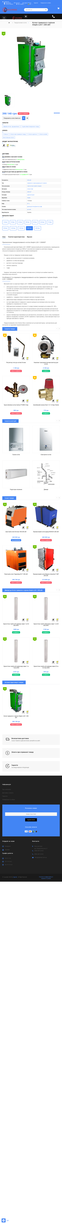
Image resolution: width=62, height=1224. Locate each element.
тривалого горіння (32, 183)
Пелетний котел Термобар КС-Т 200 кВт (16, 574)
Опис (4, 237)
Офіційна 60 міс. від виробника (11, 126)
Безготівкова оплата (8, 137)
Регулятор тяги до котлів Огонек (16, 362)
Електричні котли (46, 454)
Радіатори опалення (16, 489)
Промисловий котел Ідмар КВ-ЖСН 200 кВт (46, 531)
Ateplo (28, 197)
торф (40, 206)
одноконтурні (30, 194)
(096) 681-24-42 (38, 854)
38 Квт (28, 222)
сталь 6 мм (30, 189)
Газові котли (16, 454)
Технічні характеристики (16, 237)
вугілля (32, 206)
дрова (28, 206)
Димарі (46, 489)
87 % (28, 203)
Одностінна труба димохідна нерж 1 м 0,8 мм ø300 (46, 624)
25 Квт (20, 222)
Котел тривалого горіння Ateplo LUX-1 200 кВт (16, 716)
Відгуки (29, 237)
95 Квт (5, 228)
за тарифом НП (24, 174)
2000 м (29, 191)
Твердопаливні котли (20, 22)
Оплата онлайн (43, 134)
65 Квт (42, 222)
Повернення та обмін (8, 799)
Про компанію (6, 789)
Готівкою (5, 134)
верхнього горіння (42, 183)
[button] (58, 8)
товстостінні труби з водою (34, 186)
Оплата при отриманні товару (18, 134)
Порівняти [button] (5, 1)
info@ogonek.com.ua (41, 857)
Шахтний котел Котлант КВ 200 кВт (16, 531)
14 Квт (5, 222)
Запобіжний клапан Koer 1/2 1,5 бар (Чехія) (46, 405)
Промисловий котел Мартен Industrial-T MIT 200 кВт (46, 574)
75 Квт (50, 222)
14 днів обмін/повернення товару (30, 126)
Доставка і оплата (7, 793)
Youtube (7, 849)
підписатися (31, 819)
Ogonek (15, 877)
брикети (37, 206)
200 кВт (29, 180)
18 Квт (13, 222)
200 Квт (29, 228)
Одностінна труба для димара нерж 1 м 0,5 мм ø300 (16, 624)
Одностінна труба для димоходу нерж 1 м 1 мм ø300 (16, 667)
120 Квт (13, 228)
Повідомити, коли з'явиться (12, 118)
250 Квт (37, 228)
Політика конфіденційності (46, 877)
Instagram (8, 846)
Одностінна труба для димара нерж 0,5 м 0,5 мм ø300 (46, 667)
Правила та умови (46, 878)
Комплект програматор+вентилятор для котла (46, 363)
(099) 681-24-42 (38, 850)
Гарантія (4, 796)
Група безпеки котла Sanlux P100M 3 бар (16, 405)
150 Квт (21, 228)
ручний (29, 209)
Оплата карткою (32, 134)
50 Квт (35, 222)
